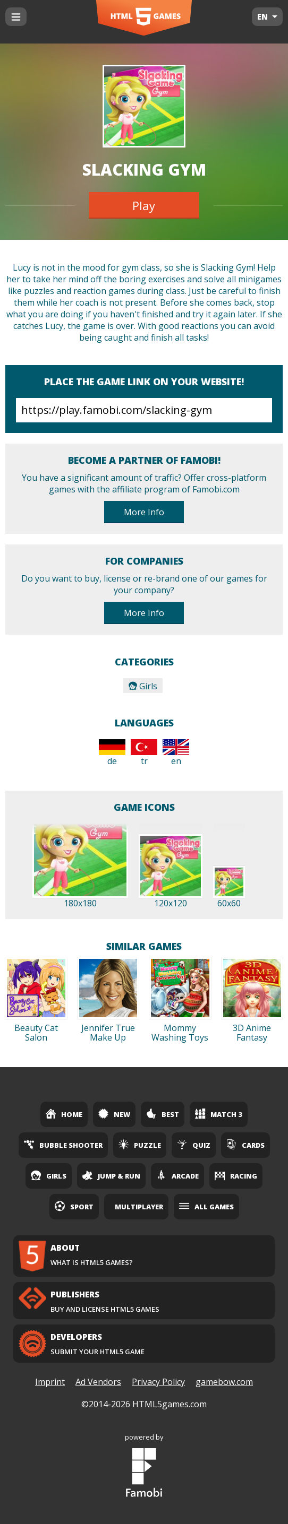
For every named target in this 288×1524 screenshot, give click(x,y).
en (176, 753)
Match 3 (218, 1114)
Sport (74, 1206)
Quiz (193, 1144)
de (112, 753)
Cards (245, 1144)
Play (143, 205)
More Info (144, 512)
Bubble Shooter (63, 1144)
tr (144, 753)
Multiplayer (139, 1206)
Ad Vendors (98, 1382)
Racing (236, 1175)
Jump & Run (111, 1175)
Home (64, 1114)
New (114, 1114)
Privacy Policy (158, 1382)
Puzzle (139, 1144)
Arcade (177, 1175)
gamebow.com (224, 1382)
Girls (143, 686)
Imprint (50, 1382)
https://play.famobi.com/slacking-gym (144, 410)
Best (162, 1114)
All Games (206, 1206)
